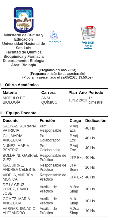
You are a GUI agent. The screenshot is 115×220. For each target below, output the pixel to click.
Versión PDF (88, 44)
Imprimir (54, 42)
